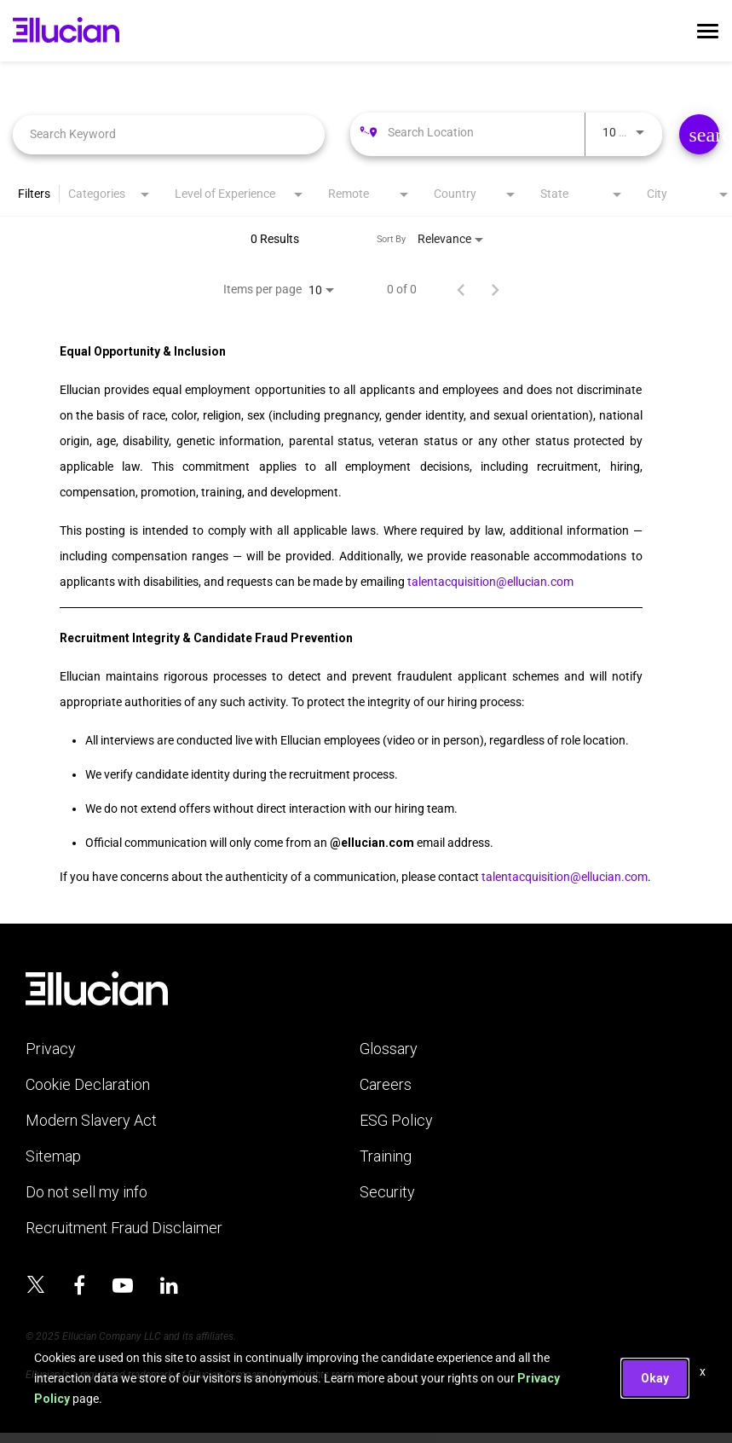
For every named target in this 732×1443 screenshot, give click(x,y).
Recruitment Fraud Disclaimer (124, 1228)
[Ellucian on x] (36, 1287)
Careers (386, 1084)
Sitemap (53, 1156)
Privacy (51, 1049)
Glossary (389, 1049)
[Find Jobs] (699, 134)
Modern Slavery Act (91, 1120)
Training (386, 1156)
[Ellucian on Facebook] (79, 1286)
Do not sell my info (86, 1192)
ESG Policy (396, 1120)
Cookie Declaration (88, 1084)
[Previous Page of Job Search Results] (461, 289)
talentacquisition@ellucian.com (490, 581)
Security (387, 1192)
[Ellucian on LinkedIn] (169, 1286)
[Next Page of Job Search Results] (495, 289)
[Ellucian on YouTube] (122, 1286)
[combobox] (169, 134)
